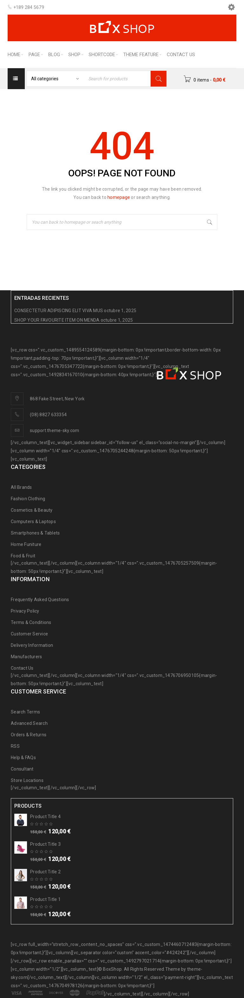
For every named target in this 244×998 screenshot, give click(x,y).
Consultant (22, 768)
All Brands (21, 487)
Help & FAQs (23, 757)
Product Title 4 (45, 816)
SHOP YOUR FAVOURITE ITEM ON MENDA (56, 320)
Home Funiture (26, 544)
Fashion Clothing (28, 498)
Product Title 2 (45, 871)
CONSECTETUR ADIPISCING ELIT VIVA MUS (58, 310)
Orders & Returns (28, 734)
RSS (15, 746)
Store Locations (27, 780)
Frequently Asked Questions (40, 599)
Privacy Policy (25, 611)
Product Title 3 (45, 844)
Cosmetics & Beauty (32, 510)
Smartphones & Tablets (35, 532)
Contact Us (22, 668)
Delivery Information (32, 645)
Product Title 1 (45, 899)
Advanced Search (29, 723)
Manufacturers (26, 656)
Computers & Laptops (33, 521)
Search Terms (25, 711)
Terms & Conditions (31, 622)
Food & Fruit (23, 555)
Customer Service (29, 633)
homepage (118, 197)
